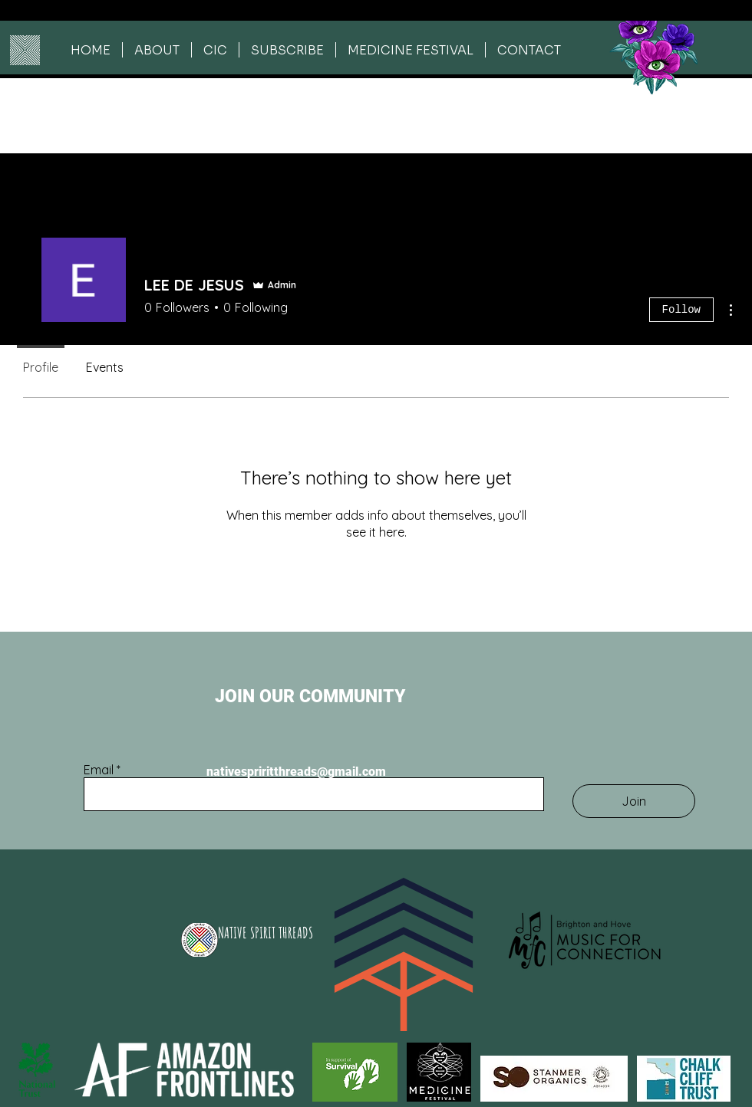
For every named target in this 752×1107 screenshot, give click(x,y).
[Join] (633, 801)
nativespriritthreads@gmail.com (296, 771)
